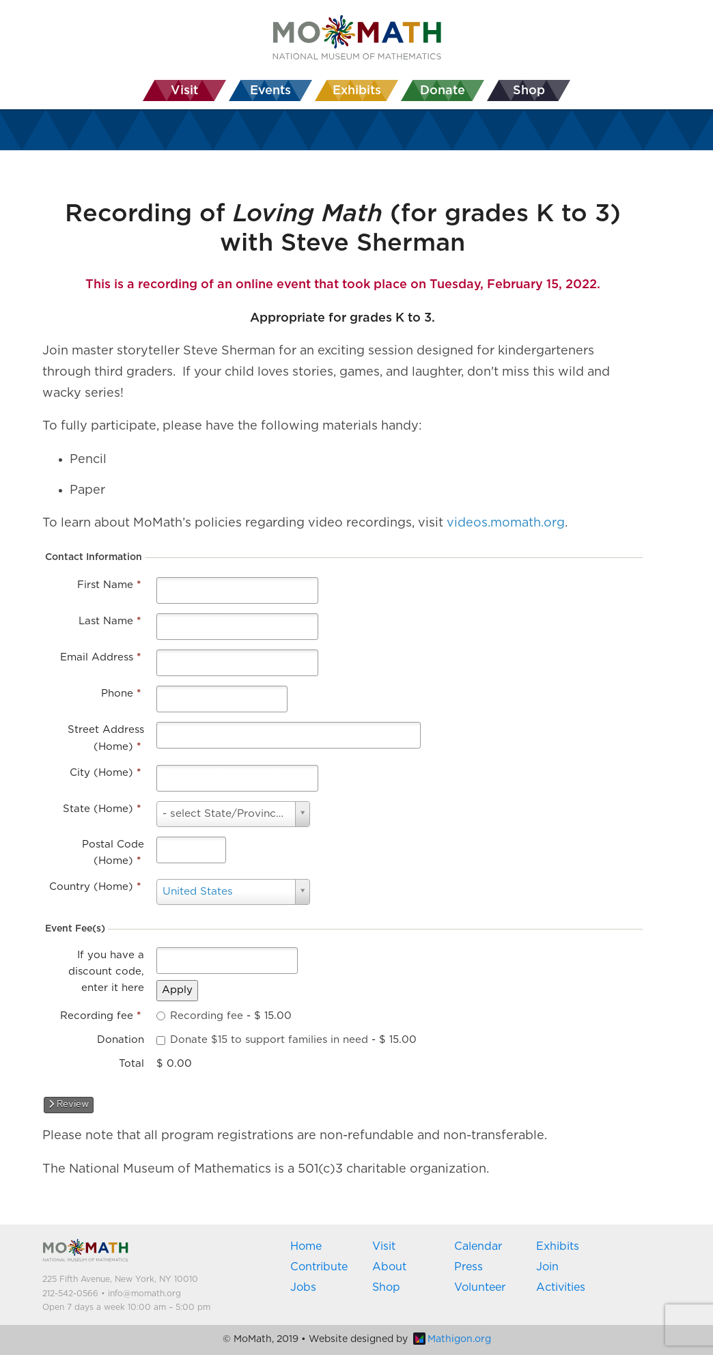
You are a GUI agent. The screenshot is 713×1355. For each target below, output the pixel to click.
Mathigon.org (452, 1339)
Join (547, 1266)
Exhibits (557, 1246)
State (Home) (102, 809)
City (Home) (105, 773)
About (389, 1266)
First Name (109, 585)
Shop (386, 1287)
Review (68, 1104)
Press (468, 1266)
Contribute (319, 1266)
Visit (383, 1246)
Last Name (110, 621)
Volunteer (479, 1287)
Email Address (100, 657)
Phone (121, 693)
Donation (120, 1040)
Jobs (303, 1287)
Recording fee (100, 1016)
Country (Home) (95, 887)
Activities (560, 1287)
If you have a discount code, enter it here (106, 972)
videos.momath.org (506, 523)
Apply (177, 990)
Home (306, 1246)
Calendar (478, 1246)
